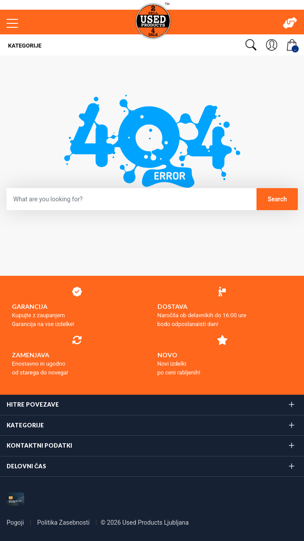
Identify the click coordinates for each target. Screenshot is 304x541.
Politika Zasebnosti (64, 522)
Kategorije (24, 45)
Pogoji (16, 522)
